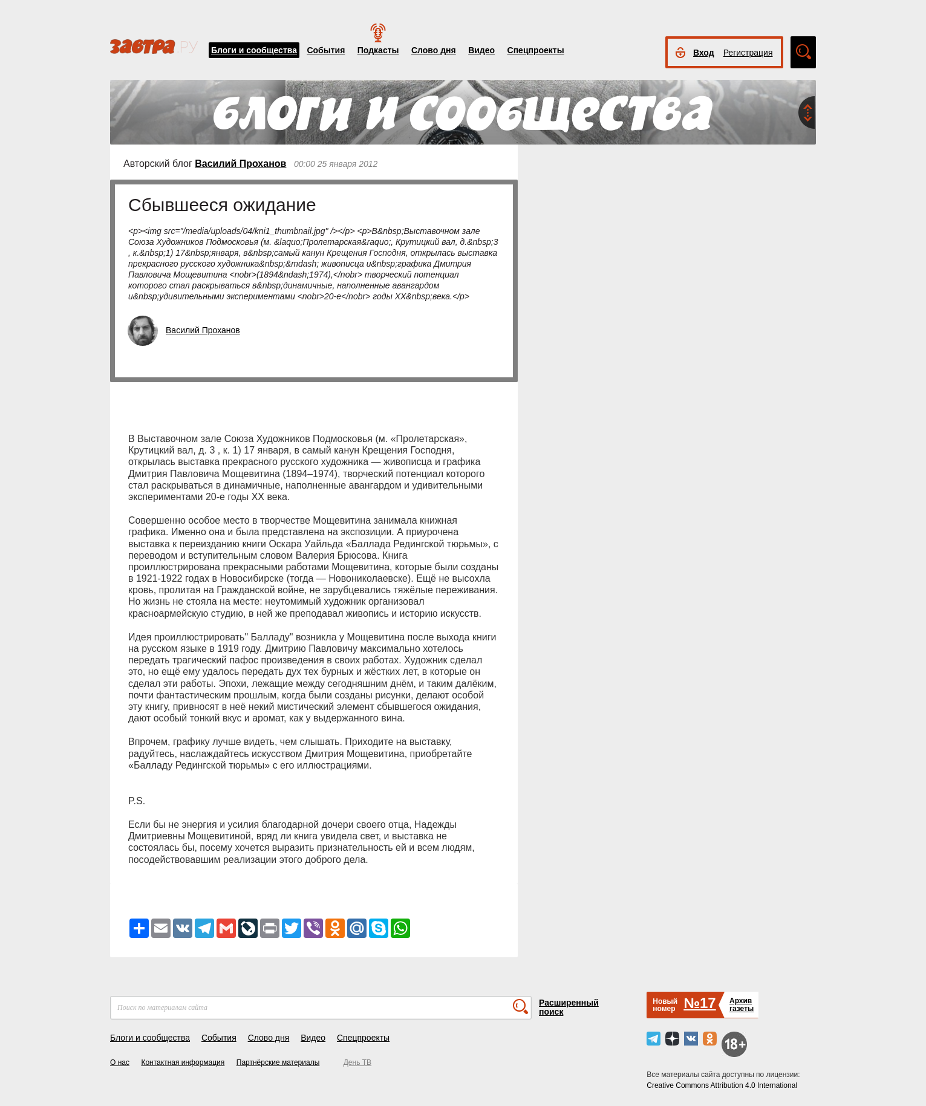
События (326, 50)
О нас (119, 1062)
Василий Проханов (240, 163)
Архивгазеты (741, 1005)
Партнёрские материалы (278, 1062)
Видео (481, 50)
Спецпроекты (535, 50)
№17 (699, 1003)
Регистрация (748, 52)
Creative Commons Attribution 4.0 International (722, 1085)
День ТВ (357, 1062)
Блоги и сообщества (254, 50)
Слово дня (433, 50)
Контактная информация (182, 1062)
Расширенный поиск (569, 1007)
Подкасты (378, 50)
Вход (703, 52)
